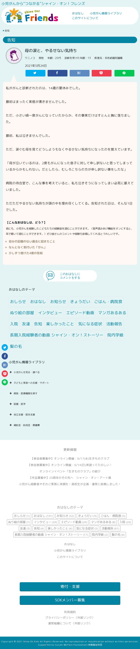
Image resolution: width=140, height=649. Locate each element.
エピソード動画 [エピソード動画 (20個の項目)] (80, 312)
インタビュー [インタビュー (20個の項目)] (50, 312)
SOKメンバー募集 (70, 600)
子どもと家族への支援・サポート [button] (29, 383)
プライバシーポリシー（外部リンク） (70, 618)
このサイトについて (85, 18)
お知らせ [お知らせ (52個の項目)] (58, 301)
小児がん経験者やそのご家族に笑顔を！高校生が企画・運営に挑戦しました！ (70, 484)
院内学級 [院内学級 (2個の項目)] (115, 335)
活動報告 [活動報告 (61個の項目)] (114, 324)
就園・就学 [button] (17, 404)
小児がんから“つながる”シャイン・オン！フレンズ (43, 3)
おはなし (78, 13)
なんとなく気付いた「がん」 (28, 247)
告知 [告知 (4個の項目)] (38, 324)
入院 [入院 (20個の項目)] (14, 324)
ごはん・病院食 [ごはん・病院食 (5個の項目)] (108, 301)
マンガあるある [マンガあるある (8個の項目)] (112, 312)
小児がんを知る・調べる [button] (24, 372)
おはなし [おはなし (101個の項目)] (38, 301)
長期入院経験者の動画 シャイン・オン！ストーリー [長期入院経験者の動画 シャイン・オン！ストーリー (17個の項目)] (56, 335)
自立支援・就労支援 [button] (22, 414)
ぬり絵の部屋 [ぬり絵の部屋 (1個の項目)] (22, 312)
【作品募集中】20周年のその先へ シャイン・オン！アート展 (70, 478)
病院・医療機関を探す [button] (23, 393)
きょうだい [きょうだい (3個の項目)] (80, 301)
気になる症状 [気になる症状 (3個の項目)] (90, 324)
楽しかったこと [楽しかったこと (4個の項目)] (60, 324)
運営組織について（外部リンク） (70, 623)
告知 (7, 30)
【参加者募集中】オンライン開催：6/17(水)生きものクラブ (70, 459)
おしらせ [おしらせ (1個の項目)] (18, 301)
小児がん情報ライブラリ (106, 13)
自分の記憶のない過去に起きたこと (32, 241)
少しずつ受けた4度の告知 (26, 253)
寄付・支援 (70, 586)
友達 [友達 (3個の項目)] (26, 324)
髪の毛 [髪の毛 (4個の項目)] (16, 346)
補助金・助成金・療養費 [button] (24, 425)
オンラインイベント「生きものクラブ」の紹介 (70, 471)
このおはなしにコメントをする (70, 275)
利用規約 (70, 612)
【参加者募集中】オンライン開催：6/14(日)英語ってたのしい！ (70, 465)
